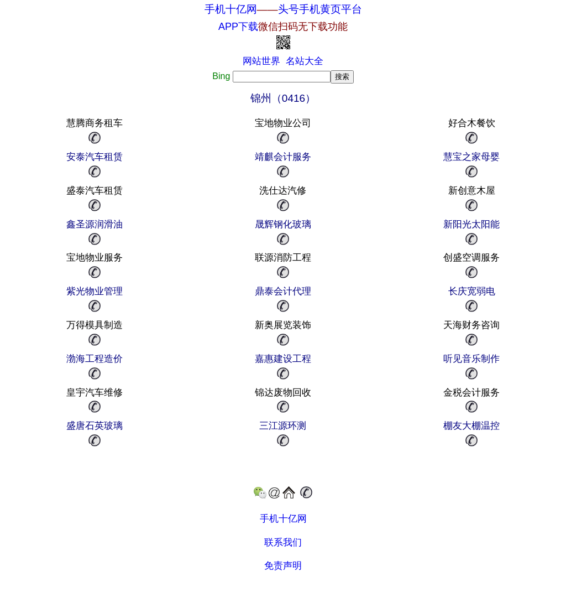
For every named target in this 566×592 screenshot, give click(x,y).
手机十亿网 (231, 9)
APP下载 (283, 26)
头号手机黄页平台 (320, 9)
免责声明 (283, 565)
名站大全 (304, 61)
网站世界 (261, 61)
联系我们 (283, 542)
